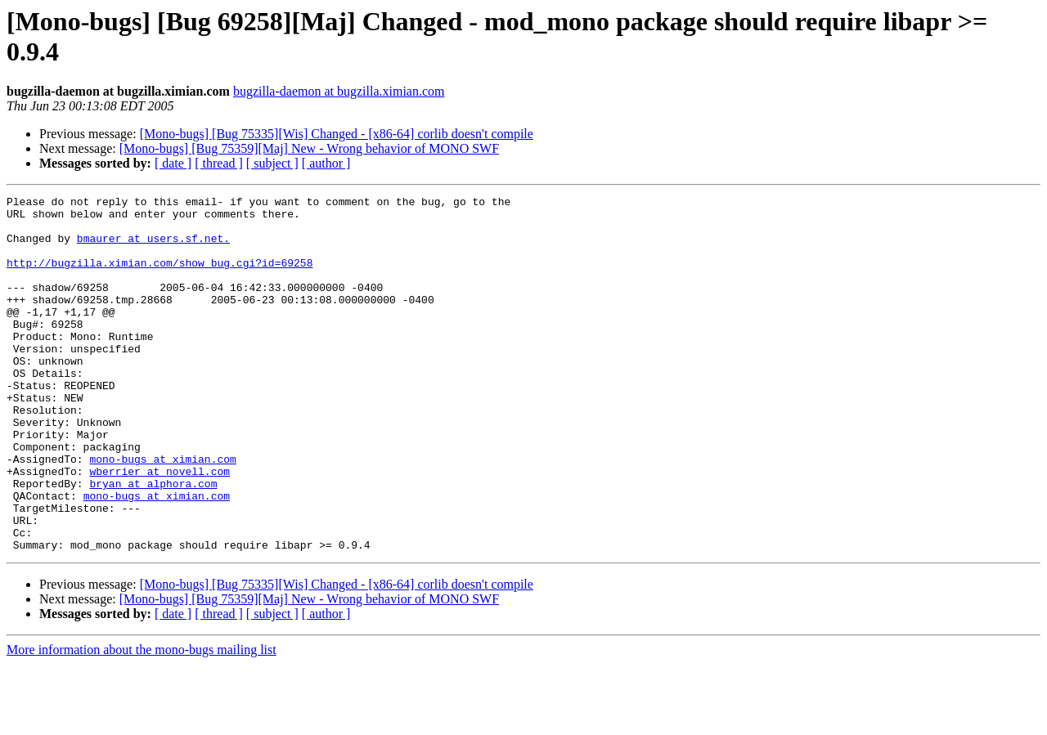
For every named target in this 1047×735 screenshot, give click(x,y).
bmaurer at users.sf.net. (153, 247)
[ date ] (173, 163)
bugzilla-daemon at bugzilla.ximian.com (339, 91)
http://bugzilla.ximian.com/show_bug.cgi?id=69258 (159, 277)
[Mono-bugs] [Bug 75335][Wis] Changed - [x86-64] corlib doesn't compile (336, 134)
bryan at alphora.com (153, 542)
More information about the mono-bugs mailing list (141, 721)
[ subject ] (272, 163)
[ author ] (326, 163)
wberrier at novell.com (159, 527)
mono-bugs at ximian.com (162, 512)
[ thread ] (219, 163)
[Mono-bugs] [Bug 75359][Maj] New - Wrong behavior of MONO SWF (309, 148)
